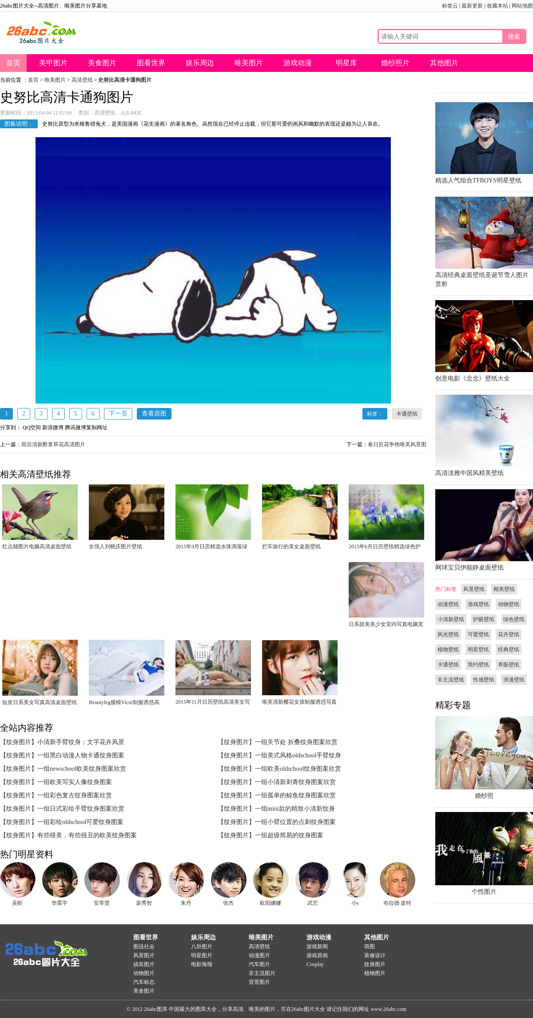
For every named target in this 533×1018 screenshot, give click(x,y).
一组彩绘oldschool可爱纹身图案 (80, 822)
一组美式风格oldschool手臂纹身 (298, 755)
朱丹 (186, 903)
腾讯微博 (75, 427)
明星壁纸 (478, 649)
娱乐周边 (200, 63)
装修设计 (375, 955)
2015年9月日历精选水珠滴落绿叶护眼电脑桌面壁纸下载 (211, 548)
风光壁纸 (448, 634)
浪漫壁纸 (514, 680)
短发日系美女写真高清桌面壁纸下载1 (39, 704)
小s (355, 903)
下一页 (118, 413)
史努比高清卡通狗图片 (124, 80)
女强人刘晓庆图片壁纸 (115, 546)
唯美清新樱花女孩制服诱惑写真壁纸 (299, 704)
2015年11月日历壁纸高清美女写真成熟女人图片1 (212, 704)
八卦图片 (201, 946)
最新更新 (472, 6)
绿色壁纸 (514, 619)
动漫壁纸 (448, 604)
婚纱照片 (395, 63)
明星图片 (201, 955)
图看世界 (151, 63)
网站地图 (522, 6)
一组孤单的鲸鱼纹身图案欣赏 (295, 795)
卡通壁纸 (407, 414)
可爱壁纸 (478, 634)
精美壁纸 (504, 589)
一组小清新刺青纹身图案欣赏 (295, 782)
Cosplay (315, 964)
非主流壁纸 (451, 680)
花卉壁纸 (508, 634)
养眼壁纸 (508, 665)
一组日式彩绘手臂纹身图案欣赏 (80, 808)
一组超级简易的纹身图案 (289, 835)
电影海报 (201, 964)
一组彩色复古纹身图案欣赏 (74, 795)
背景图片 (259, 982)
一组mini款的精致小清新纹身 (295, 808)
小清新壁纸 (451, 619)
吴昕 (17, 903)
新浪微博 (53, 427)
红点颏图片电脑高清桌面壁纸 (37, 546)
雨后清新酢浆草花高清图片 (53, 444)
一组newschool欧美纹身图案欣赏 (81, 768)
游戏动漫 (297, 63)
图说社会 (144, 946)
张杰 (228, 903)
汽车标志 (144, 982)
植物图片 (375, 973)
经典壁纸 (508, 649)
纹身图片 (375, 964)
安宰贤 (102, 903)
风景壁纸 (474, 589)
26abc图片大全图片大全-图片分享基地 (44, 949)
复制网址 (96, 427)
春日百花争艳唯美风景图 (397, 444)
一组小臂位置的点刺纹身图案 (295, 822)
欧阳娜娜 (270, 903)
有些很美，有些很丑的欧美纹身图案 (87, 835)
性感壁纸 (483, 680)
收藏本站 (497, 6)
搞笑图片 (144, 964)
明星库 (346, 63)
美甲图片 (53, 63)
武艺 (312, 903)
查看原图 (154, 413)
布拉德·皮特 (397, 903)
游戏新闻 (317, 946)
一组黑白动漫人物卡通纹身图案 (80, 755)
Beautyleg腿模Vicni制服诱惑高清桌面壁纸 (124, 704)
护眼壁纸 (483, 619)
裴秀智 (144, 903)
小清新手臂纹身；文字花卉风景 (80, 742)
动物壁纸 (508, 604)
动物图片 (144, 973)
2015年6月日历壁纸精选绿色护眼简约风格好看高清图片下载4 (385, 548)
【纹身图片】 (18, 742)
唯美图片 (249, 63)
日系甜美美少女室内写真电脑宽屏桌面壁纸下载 (386, 626)
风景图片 (144, 955)
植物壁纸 (448, 649)
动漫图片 (259, 955)
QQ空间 (32, 427)
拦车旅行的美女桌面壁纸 (291, 546)
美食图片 (102, 63)
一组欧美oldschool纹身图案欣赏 (298, 768)
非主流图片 (262, 973)
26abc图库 (155, 1009)
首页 (13, 63)
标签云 (450, 6)
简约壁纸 (478, 665)
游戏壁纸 (478, 604)
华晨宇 (60, 903)
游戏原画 (317, 955)
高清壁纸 (82, 80)
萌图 (369, 946)
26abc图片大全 (40, 32)
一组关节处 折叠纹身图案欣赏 (296, 742)
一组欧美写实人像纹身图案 (74, 782)
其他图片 (444, 63)
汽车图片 (259, 964)
